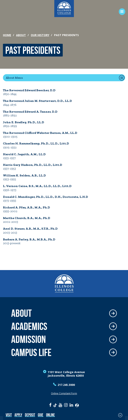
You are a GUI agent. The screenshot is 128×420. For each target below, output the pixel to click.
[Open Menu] (120, 11)
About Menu (14, 77)
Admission (28, 339)
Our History (40, 35)
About (21, 35)
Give (40, 415)
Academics (29, 326)
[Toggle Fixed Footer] (120, 415)
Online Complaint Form (64, 393)
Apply (18, 415)
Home (7, 35)
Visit (9, 415)
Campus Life (31, 352)
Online (50, 415)
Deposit (30, 415)
